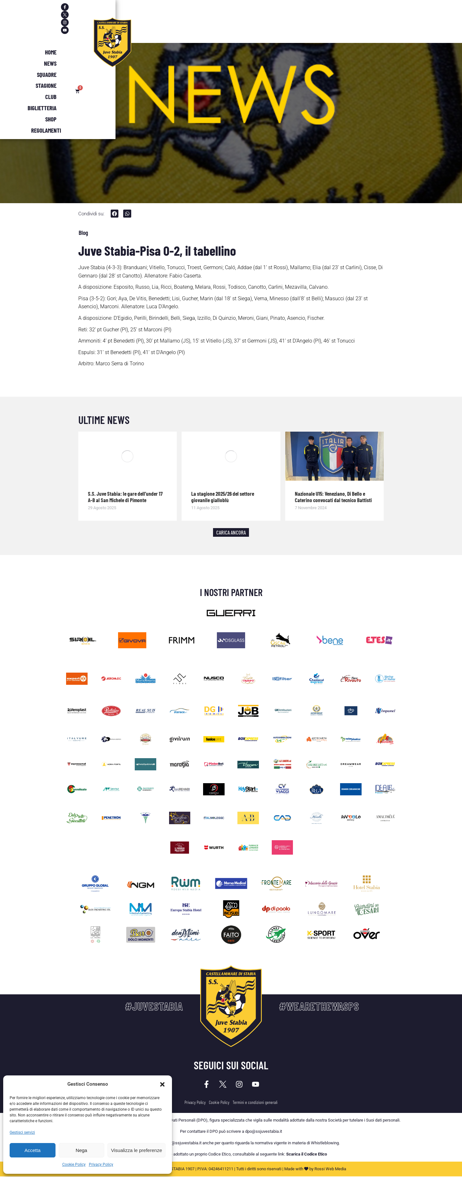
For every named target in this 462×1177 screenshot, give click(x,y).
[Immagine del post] (127, 456)
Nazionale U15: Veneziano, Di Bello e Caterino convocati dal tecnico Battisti (333, 497)
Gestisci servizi (22, 1132)
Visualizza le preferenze (136, 1150)
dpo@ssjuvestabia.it (263, 1132)
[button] (162, 1084)
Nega (81, 1150)
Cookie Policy (74, 1164)
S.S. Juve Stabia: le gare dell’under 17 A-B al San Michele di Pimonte (125, 497)
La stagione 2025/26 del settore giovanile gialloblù (222, 497)
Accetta (32, 1150)
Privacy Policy (101, 1164)
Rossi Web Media (330, 1169)
